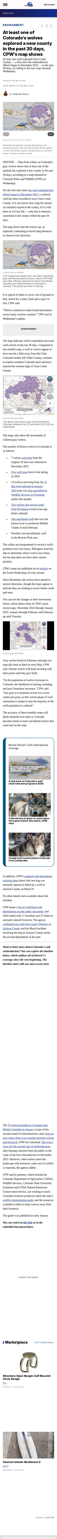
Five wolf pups (19, 472)
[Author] (5, 95)
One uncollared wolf (22, 519)
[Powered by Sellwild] (49, 1517)
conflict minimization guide (18, 1200)
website (44, 568)
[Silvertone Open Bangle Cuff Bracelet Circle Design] (28, 1368)
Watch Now (49, 5)
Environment (13, 25)
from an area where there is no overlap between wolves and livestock (28, 1138)
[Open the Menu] (5, 4)
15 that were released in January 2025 (29, 486)
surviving (27, 457)
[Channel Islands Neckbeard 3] (28, 1453)
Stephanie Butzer (21, 94)
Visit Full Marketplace (44, 1342)
